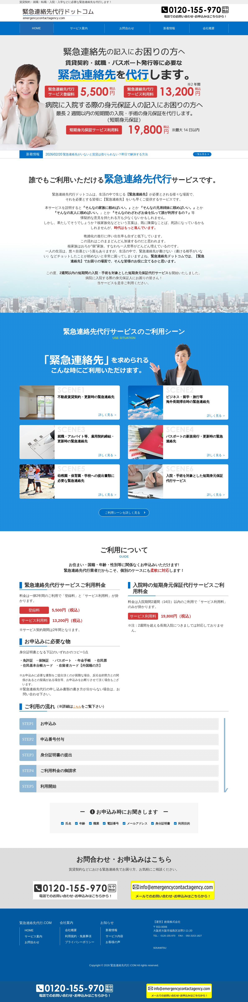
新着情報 (169, 28)
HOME (36, 28)
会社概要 (209, 28)
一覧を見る (205, 154)
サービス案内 (79, 28)
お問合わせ (126, 28)
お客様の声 (113, 947)
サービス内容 (114, 941)
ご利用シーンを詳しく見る (122, 517)
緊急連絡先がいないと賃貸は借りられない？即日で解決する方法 (114, 154)
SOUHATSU (159, 953)
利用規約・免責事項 (78, 941)
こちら (78, 712)
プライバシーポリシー (79, 947)
